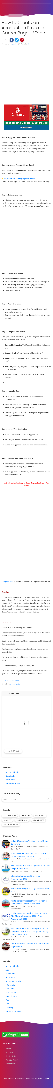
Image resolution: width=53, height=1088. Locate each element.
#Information (15, 684)
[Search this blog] (26, 799)
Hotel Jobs (10, 779)
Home (8, 1048)
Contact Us (11, 1056)
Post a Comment (12, 680)
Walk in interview (13, 783)
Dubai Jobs (10, 776)
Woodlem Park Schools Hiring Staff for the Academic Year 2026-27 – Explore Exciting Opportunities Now (29, 931)
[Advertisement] (26, 75)
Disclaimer (10, 1063)
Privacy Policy (12, 1060)
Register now (8, 582)
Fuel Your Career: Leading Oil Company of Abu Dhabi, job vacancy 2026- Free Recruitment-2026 (29, 916)
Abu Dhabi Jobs (12, 772)
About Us (10, 1052)
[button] (12, 40)
